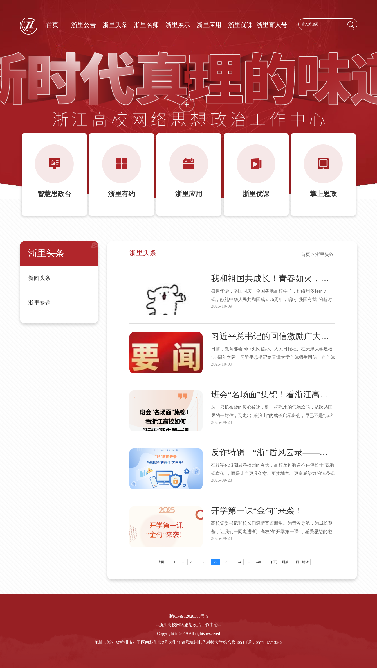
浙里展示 (177, 24)
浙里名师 (146, 24)
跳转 (305, 562)
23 (226, 562)
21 (204, 562)
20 (191, 562)
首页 (52, 24)
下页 (273, 562)
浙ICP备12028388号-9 (188, 616)
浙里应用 (209, 24)
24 (239, 562)
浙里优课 (240, 24)
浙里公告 (83, 24)
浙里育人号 (271, 24)
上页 (161, 562)
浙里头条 (115, 24)
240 (258, 562)
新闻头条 (39, 278)
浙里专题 (39, 303)
